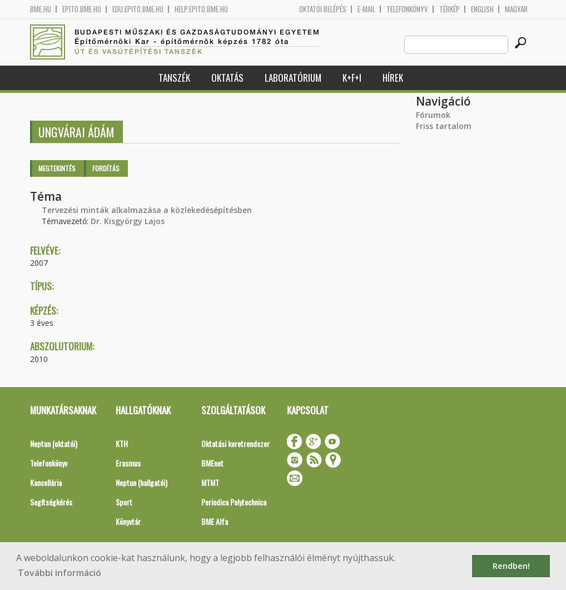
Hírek (393, 78)
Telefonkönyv (407, 9)
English (482, 9)
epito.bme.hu (81, 9)
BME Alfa (214, 521)
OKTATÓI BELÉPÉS (322, 9)
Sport (124, 502)
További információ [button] (59, 573)
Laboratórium (293, 78)
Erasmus (128, 463)
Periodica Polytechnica (233, 502)
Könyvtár (128, 521)
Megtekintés (57, 168)
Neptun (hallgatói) (141, 482)
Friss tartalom (443, 126)
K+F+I (351, 78)
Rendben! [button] (511, 566)
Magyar (516, 9)
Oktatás (227, 78)
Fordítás (106, 168)
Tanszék (174, 78)
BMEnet (212, 463)
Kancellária (46, 482)
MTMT (210, 482)
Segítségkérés (51, 502)
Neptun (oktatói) (53, 443)
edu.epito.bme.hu (137, 9)
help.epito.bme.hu (201, 9)
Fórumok (433, 115)
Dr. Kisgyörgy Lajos (128, 221)
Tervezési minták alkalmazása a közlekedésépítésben (147, 210)
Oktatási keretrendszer (235, 443)
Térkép (449, 9)
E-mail (366, 9)
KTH (122, 443)
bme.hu (40, 9)
